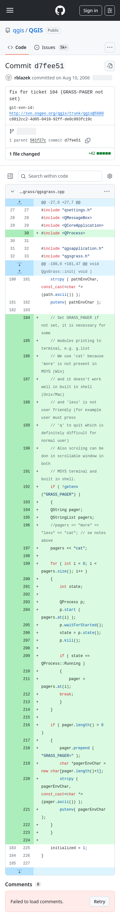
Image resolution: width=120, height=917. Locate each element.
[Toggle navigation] (10, 10)
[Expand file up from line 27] (19, 203)
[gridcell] (60, 203)
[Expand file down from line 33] (19, 264)
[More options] (107, 191)
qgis (18, 30)
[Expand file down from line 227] (19, 871)
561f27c (38, 140)
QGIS (36, 30)
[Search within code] (56, 176)
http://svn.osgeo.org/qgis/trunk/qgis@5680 (56, 113)
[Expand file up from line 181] (19, 272)
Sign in (91, 10)
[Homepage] (60, 10)
